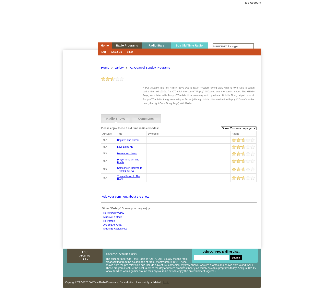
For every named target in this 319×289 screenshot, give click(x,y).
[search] (233, 46)
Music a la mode (112, 217)
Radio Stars (156, 45)
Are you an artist (112, 224)
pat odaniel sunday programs (149, 67)
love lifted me (125, 146)
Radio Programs (127, 45)
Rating (235, 133)
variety (119, 67)
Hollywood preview (113, 213)
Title (119, 133)
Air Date (107, 133)
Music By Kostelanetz (115, 228)
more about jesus (127, 153)
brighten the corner (128, 140)
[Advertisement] (80, 123)
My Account (253, 2)
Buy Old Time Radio (189, 45)
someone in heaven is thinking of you (129, 169)
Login (166, 282)
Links (130, 52)
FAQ (103, 52)
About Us (116, 52)
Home (77, 29)
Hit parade (109, 221)
